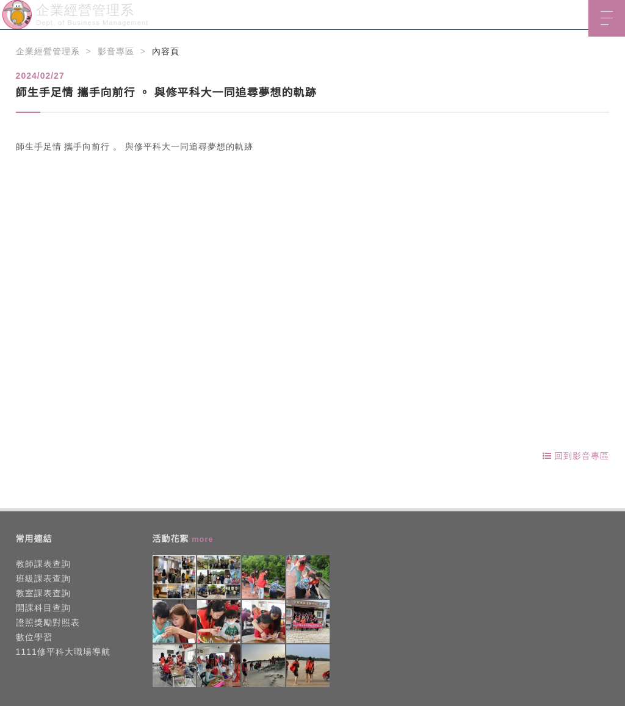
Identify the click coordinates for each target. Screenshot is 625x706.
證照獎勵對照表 (48, 622)
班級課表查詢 (43, 578)
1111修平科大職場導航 (63, 652)
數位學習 (34, 637)
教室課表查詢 (43, 593)
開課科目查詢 (43, 608)
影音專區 (116, 51)
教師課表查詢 (43, 564)
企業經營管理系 (48, 51)
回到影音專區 (576, 456)
